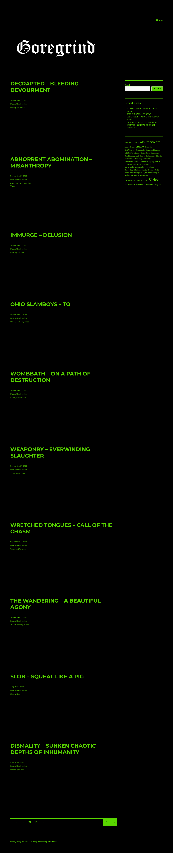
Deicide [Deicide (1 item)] (142, 156)
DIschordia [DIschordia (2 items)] (129, 159)
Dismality (14, 770)
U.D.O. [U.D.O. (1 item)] (145, 181)
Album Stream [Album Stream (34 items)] (150, 142)
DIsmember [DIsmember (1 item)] (147, 159)
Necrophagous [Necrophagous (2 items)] (136, 173)
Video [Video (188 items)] (154, 180)
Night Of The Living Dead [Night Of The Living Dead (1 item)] (151, 173)
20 (37, 821)
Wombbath (21, 398)
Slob (12, 694)
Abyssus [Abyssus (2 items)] (135, 143)
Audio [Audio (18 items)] (140, 146)
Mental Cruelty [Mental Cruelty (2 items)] (148, 170)
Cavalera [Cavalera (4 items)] (129, 153)
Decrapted (14, 107)
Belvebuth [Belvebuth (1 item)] (148, 147)
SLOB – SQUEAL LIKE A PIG (47, 676)
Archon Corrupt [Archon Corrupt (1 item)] (130, 147)
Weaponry (20, 473)
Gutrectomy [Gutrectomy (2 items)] (146, 164)
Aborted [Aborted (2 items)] (128, 143)
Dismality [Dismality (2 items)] (138, 159)
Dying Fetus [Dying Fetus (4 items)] (154, 161)
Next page (113, 825)
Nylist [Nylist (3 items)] (127, 175)
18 (23, 821)
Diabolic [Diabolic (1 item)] (159, 156)
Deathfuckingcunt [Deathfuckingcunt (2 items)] (132, 156)
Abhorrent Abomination (20, 183)
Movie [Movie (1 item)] (127, 173)
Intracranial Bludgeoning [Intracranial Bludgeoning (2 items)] (135, 167)
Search (127, 85)
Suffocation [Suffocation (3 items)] (130, 181)
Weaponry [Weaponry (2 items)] (140, 185)
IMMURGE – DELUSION (41, 235)
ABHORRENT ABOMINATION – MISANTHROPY (51, 162)
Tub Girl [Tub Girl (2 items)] (139, 181)
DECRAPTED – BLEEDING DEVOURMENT (44, 86)
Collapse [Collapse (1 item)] (137, 153)
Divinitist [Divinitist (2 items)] (144, 162)
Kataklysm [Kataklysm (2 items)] (150, 167)
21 (45, 821)
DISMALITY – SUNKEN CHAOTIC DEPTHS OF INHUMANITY (53, 748)
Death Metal (15, 104)
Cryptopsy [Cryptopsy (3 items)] (155, 153)
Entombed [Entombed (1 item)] (128, 164)
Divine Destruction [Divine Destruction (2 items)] (132, 162)
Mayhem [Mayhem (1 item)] (137, 170)
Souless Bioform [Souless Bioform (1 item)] (145, 175)
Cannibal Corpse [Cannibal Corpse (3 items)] (153, 150)
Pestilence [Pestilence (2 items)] (135, 175)
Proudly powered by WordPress (44, 841)
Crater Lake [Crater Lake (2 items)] (145, 153)
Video (24, 104)
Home (159, 20)
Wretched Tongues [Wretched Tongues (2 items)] (153, 185)
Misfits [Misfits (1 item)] (157, 170)
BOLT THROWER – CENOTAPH (139, 114)
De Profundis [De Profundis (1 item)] (150, 156)
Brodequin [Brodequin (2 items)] (140, 150)
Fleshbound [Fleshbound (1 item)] (137, 164)
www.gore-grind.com (19, 841)
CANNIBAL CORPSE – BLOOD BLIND (142, 122)
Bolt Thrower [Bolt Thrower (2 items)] (130, 150)
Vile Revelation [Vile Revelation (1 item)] (130, 185)
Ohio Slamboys (16, 322)
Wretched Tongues (18, 549)
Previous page (106, 825)
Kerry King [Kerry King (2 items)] (129, 170)
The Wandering (17, 625)
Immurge (14, 252)
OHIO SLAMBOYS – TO (40, 304)
